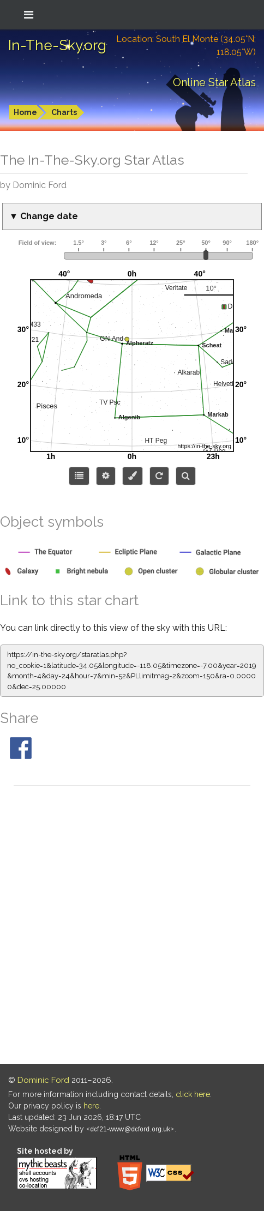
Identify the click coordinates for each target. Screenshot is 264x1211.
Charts (64, 112)
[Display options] (106, 476)
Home (25, 112)
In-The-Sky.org (57, 45)
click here (193, 1094)
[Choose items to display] (79, 476)
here (91, 1105)
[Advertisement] (132, 926)
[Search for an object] (186, 476)
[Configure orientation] (159, 476)
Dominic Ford (43, 1080)
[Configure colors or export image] (132, 476)
